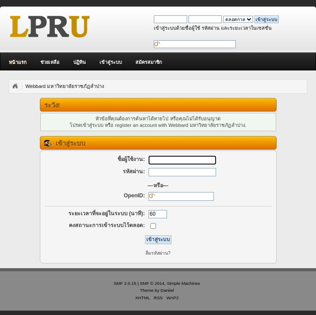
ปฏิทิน (79, 62)
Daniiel (167, 290)
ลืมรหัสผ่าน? (158, 253)
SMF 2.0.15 (125, 283)
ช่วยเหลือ (50, 62)
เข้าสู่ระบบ (110, 62)
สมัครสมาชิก (148, 62)
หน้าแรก (18, 62)
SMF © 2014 (152, 283)
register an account (136, 125)
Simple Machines (183, 283)
